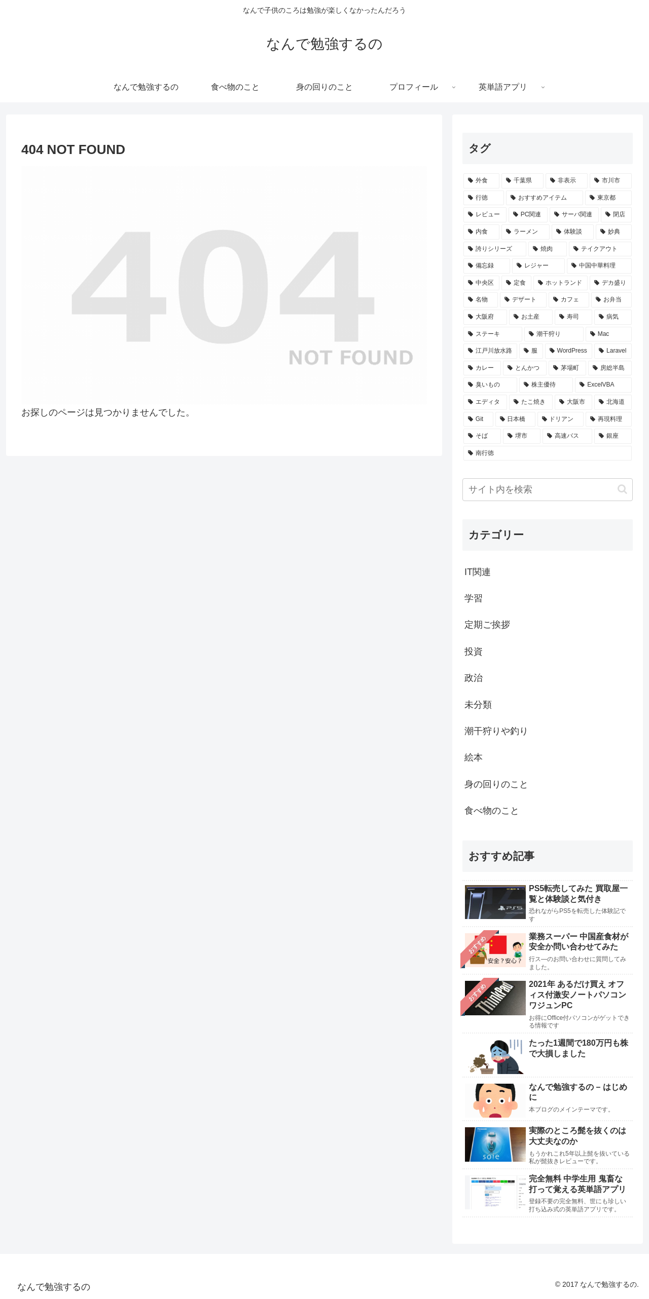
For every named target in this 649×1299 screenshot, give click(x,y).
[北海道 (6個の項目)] (613, 402)
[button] (622, 489)
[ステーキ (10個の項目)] (492, 334)
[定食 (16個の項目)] (516, 283)
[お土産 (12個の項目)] (531, 317)
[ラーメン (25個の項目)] (525, 232)
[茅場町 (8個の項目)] (567, 368)
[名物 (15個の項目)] (480, 300)
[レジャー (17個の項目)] (538, 266)
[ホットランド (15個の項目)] (560, 283)
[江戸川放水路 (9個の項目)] (490, 351)
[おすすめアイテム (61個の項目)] (544, 198)
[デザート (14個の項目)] (523, 300)
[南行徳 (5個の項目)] (547, 453)
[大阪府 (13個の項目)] (485, 317)
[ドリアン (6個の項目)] (560, 419)
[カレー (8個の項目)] (482, 368)
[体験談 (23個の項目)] (573, 232)
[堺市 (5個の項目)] (521, 436)
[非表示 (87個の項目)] (567, 180)
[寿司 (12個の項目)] (573, 317)
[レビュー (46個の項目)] (485, 214)
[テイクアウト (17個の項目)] (600, 249)
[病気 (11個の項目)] (613, 317)
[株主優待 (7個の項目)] (546, 385)
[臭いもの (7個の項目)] (490, 385)
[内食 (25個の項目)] (481, 232)
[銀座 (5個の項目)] (613, 436)
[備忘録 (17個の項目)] (486, 266)
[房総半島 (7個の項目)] (610, 368)
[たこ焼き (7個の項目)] (531, 402)
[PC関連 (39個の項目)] (528, 214)
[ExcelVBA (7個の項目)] (603, 385)
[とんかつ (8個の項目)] (525, 368)
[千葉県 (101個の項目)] (522, 180)
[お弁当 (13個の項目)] (611, 300)
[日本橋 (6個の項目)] (515, 419)
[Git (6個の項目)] (478, 419)
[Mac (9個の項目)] (609, 334)
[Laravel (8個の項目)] (613, 351)
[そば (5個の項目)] (482, 436)
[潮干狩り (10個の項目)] (553, 334)
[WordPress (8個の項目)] (569, 351)
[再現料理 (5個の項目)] (609, 419)
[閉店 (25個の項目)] (616, 214)
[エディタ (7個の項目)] (485, 402)
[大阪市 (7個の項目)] (573, 402)
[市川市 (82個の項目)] (611, 180)
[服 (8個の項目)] (531, 351)
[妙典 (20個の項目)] (614, 232)
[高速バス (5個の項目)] (567, 436)
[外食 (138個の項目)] (481, 180)
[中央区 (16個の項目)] (481, 283)
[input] (547, 489)
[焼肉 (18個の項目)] (547, 249)
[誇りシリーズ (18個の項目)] (494, 249)
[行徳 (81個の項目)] (483, 198)
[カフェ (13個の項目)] (569, 300)
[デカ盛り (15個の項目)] (611, 283)
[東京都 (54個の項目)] (608, 198)
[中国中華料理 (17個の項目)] (599, 266)
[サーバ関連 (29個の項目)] (574, 214)
